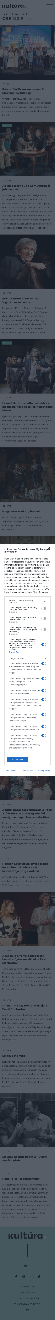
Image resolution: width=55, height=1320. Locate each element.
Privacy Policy (44, 771)
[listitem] (27, 601)
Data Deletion (11, 771)
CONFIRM (17, 759)
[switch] (43, 608)
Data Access (27, 771)
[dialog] (27, 660)
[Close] (49, 549)
